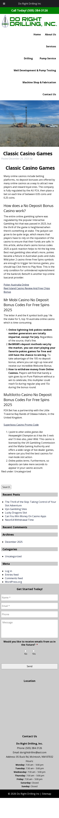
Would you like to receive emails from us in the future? (29, 643)
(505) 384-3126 (37, 10)
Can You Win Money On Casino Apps (25, 516)
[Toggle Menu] (4, 3)
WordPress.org (13, 581)
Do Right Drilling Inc (29, 3)
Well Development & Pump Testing (35, 70)
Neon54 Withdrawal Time (19, 519)
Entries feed (12, 574)
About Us (50, 34)
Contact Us (49, 94)
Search (6, 487)
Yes (34, 653)
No (25, 653)
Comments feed (14, 578)
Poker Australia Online (16, 284)
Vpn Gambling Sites (16, 509)
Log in (8, 571)
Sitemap (46, 793)
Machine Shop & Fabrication (39, 82)
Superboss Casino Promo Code (21, 424)
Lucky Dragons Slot (16, 512)
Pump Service (48, 58)
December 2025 (14, 541)
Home (37, 34)
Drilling (28, 58)
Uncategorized (13, 556)
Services (51, 46)
